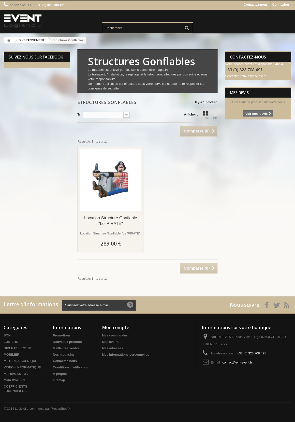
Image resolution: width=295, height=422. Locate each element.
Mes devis (239, 92)
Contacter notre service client (245, 76)
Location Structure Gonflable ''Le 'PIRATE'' (110, 221)
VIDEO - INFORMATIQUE (22, 367)
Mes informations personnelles (125, 354)
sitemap (59, 380)
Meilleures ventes (66, 348)
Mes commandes (115, 335)
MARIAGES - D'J (16, 374)
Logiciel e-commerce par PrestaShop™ (43, 408)
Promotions (62, 335)
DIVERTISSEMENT (31, 40)
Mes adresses (112, 348)
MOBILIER (11, 354)
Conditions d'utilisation (70, 367)
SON (7, 335)
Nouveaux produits (67, 342)
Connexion (280, 4)
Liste (215, 115)
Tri (79, 114)
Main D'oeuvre (14, 380)
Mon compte (115, 327)
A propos (60, 374)
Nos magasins (63, 354)
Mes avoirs (110, 342)
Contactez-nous (256, 4)
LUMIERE (11, 342)
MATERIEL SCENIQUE (20, 361)
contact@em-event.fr (237, 362)
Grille (205, 115)
